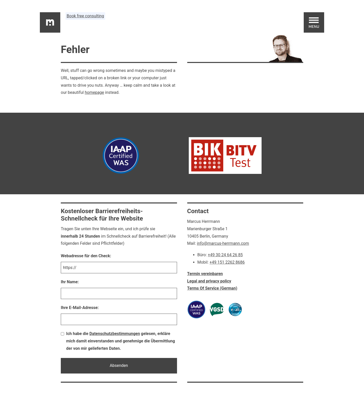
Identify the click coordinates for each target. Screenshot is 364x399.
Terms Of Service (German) (212, 288)
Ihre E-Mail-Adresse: (80, 307)
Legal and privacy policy (209, 281)
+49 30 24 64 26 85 (225, 254)
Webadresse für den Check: (86, 255)
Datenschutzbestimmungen (114, 333)
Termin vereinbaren (205, 273)
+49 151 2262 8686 (227, 262)
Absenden (119, 365)
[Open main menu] (314, 22)
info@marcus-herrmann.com (223, 243)
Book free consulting (85, 16)
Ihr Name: (70, 281)
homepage (94, 92)
